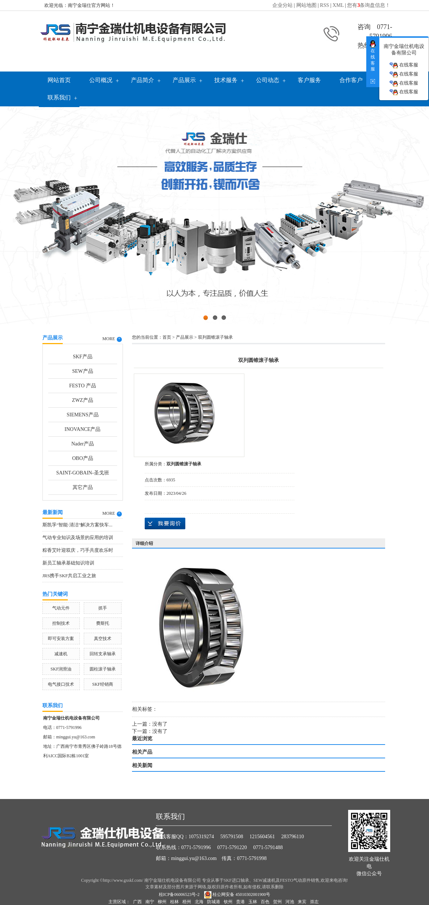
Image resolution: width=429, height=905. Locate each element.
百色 (265, 901)
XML (338, 5)
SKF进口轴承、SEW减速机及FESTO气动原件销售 (271, 880)
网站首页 (59, 80)
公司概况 (100, 80)
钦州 (228, 901)
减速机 (60, 653)
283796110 (292, 836)
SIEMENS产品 (83, 414)
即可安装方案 (61, 638)
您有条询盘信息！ (368, 5)
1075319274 (201, 836)
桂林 (174, 901)
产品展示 (184, 80)
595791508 (231, 836)
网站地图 (306, 5)
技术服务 (226, 80)
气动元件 (61, 608)
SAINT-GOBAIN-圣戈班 (82, 473)
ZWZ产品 (82, 400)
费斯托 (102, 623)
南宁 (149, 901)
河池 (289, 901)
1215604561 (262, 836)
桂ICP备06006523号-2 (179, 894)
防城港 (213, 901)
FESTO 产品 (82, 385)
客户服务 (309, 80)
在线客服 (403, 65)
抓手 (102, 608)
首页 (166, 337)
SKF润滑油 (60, 669)
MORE (112, 339)
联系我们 (59, 97)
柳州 (162, 901)
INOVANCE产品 (82, 429)
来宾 (302, 901)
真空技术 (102, 638)
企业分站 (282, 5)
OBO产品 (82, 458)
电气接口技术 (61, 684)
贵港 (240, 901)
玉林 (252, 901)
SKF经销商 (102, 684)
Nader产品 (82, 444)
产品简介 (142, 80)
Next (405, 213)
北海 (199, 901)
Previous (24, 213)
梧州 (186, 901)
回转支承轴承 (103, 653)
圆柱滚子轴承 (103, 669)
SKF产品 (82, 356)
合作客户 (351, 80)
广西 (137, 901)
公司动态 (267, 80)
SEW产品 (82, 371)
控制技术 (61, 623)
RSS (324, 5)
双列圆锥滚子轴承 (215, 337)
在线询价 (165, 523)
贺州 (277, 901)
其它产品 (83, 487)
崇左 (314, 901)
